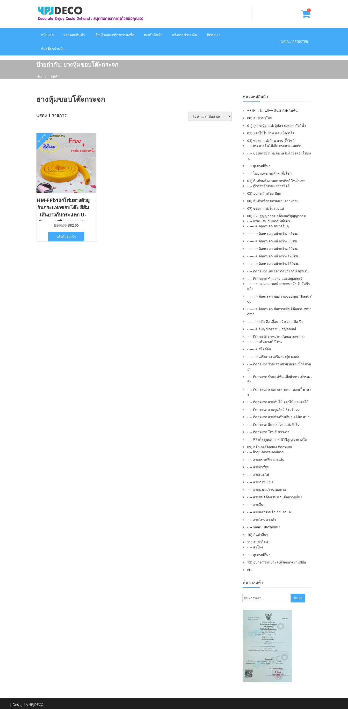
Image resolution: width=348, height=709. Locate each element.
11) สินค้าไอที (257, 542)
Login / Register (293, 41)
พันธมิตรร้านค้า (53, 48)
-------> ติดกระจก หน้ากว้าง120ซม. (273, 256)
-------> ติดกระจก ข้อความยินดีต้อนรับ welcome (279, 311)
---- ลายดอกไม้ (258, 474)
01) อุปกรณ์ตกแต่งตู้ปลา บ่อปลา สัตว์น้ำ (276, 125)
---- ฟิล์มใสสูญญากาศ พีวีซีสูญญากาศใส (277, 439)
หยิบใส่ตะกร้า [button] (66, 236)
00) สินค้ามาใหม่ (259, 118)
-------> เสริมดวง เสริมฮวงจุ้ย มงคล (273, 356)
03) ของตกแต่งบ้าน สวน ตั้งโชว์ (271, 140)
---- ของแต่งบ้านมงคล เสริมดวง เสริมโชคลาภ (279, 156)
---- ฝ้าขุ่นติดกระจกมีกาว (265, 452)
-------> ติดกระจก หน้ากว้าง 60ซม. (272, 241)
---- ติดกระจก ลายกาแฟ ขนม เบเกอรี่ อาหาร (279, 392)
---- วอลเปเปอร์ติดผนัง (263, 527)
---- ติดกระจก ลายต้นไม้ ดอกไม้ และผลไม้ (278, 402)
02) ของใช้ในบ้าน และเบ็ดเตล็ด (271, 133)
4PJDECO (36, 704)
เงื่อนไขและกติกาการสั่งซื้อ (114, 34)
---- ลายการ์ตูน (258, 467)
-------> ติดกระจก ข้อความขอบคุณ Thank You (279, 299)
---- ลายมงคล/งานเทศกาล (266, 489)
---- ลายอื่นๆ (256, 504)
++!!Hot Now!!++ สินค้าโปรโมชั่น (272, 110)
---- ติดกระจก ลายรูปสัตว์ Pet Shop (273, 409)
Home (41, 76)
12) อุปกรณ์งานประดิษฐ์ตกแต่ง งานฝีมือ (276, 562)
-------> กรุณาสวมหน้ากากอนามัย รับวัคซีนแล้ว (279, 286)
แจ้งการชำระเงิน (184, 34)
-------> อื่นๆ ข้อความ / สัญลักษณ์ (271, 329)
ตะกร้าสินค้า (153, 34)
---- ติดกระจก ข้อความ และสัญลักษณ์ (274, 278)
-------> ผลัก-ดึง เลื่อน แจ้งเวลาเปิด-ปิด (275, 321)
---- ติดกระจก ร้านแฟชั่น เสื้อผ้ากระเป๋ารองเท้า (279, 379)
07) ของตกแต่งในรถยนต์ (265, 208)
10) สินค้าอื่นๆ (257, 534)
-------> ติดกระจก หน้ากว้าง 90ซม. (272, 248)
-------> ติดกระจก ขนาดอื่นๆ (268, 226)
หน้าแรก (47, 34)
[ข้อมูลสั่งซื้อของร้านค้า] (210, 116)
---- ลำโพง (255, 547)
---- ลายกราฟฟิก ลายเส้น (265, 459)
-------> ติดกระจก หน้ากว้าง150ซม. (273, 263)
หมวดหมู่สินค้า (74, 34)
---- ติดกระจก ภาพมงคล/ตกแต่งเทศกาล (276, 336)
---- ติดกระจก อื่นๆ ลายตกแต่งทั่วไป (273, 424)
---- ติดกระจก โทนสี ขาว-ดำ (268, 432)
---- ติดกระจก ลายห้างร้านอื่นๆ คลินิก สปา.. (279, 417)
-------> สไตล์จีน (259, 349)
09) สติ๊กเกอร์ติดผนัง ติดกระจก (269, 447)
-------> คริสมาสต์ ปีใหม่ (265, 341)
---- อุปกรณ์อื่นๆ (258, 165)
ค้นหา (298, 598)
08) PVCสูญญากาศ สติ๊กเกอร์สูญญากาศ (276, 216)
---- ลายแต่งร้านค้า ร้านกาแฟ (269, 512)
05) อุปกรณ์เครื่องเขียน (264, 193)
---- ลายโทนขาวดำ (261, 519)
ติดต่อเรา (213, 34)
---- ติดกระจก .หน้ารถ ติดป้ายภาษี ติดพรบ (277, 271)
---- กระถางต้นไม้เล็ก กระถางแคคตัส (274, 145)
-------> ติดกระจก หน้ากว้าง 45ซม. (272, 233)
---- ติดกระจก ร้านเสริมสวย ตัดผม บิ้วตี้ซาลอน (279, 366)
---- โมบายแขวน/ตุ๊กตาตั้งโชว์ (269, 173)
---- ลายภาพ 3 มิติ (260, 482)
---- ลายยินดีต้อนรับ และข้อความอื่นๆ (274, 497)
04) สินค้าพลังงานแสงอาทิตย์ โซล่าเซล (276, 180)
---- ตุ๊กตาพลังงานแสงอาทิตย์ (268, 186)
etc (249, 569)
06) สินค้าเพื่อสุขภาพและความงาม (272, 201)
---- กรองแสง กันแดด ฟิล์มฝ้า (268, 221)
